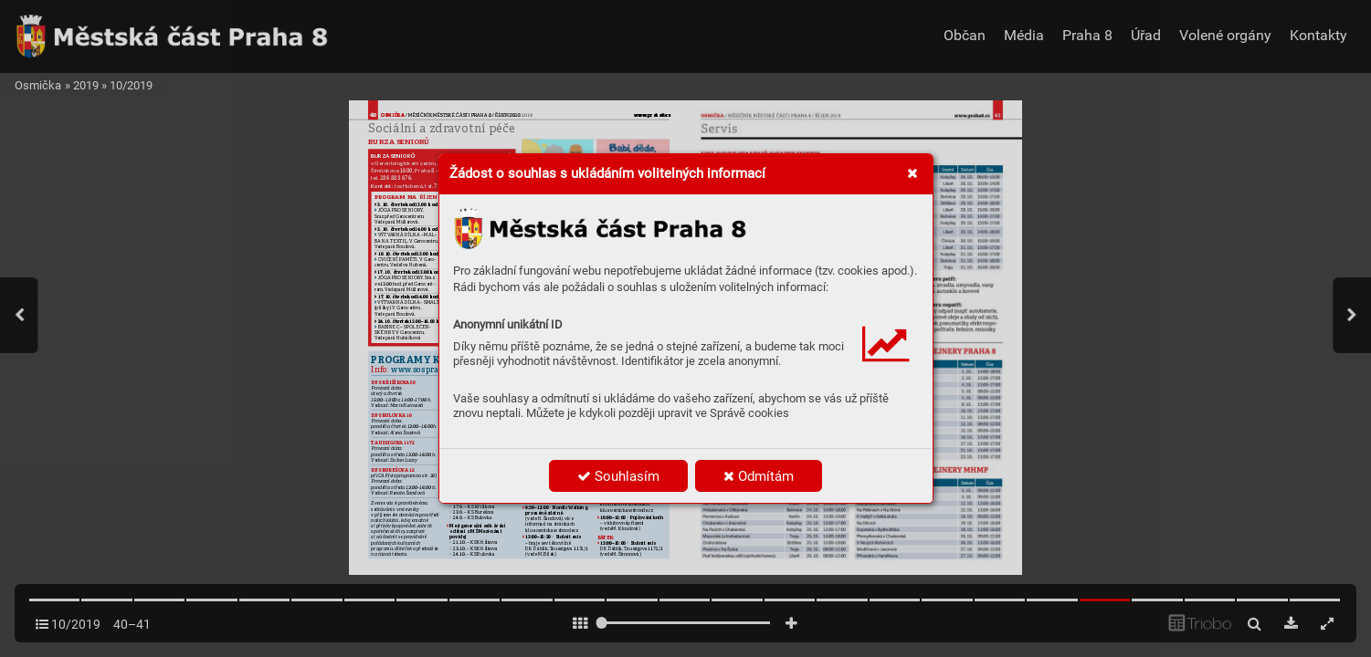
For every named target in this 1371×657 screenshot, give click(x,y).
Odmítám (758, 476)
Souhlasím (618, 476)
